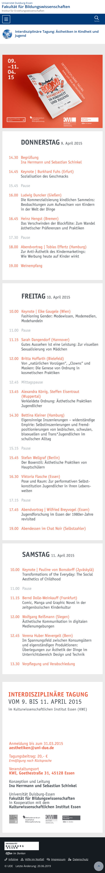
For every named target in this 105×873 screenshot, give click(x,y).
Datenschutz (78, 859)
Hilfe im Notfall (32, 859)
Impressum (56, 859)
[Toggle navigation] (6, 19)
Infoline (11, 859)
